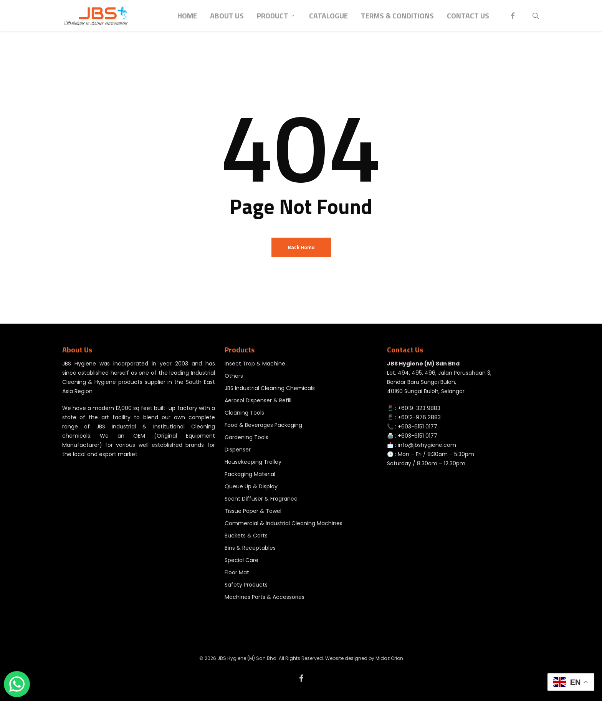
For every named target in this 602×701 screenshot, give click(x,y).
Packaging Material (250, 474)
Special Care (241, 560)
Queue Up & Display (251, 486)
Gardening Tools (246, 437)
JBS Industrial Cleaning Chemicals (270, 388)
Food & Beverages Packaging (263, 425)
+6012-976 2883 (419, 417)
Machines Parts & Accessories (264, 597)
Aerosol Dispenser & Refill (258, 400)
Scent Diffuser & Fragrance (261, 499)
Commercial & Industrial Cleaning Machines (283, 523)
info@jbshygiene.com (427, 445)
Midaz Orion (389, 658)
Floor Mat (237, 572)
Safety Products (246, 585)
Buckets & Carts (246, 535)
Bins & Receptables (250, 548)
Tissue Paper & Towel (253, 511)
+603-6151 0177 (417, 426)
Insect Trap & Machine (255, 363)
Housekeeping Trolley (253, 462)
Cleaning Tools (244, 413)
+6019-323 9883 (419, 408)
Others (234, 376)
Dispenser (238, 449)
